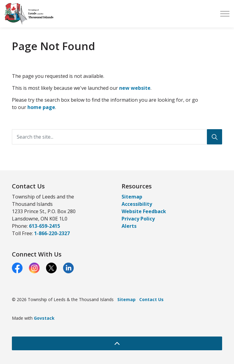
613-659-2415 (44, 226)
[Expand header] (225, 13)
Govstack (44, 318)
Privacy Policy (138, 218)
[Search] (214, 136)
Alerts (129, 226)
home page (41, 107)
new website (135, 88)
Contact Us (151, 299)
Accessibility (137, 204)
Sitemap (132, 196)
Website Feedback (144, 211)
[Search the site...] (117, 136)
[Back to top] (117, 343)
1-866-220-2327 (52, 233)
